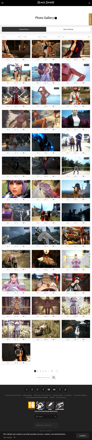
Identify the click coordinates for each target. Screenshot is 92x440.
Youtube (49, 390)
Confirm (82, 436)
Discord (54, 390)
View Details (7, 437)
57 (53, 371)
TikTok (65, 390)
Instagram (32, 390)
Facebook (43, 390)
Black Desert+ (60, 390)
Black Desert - (44, 425)
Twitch (38, 390)
